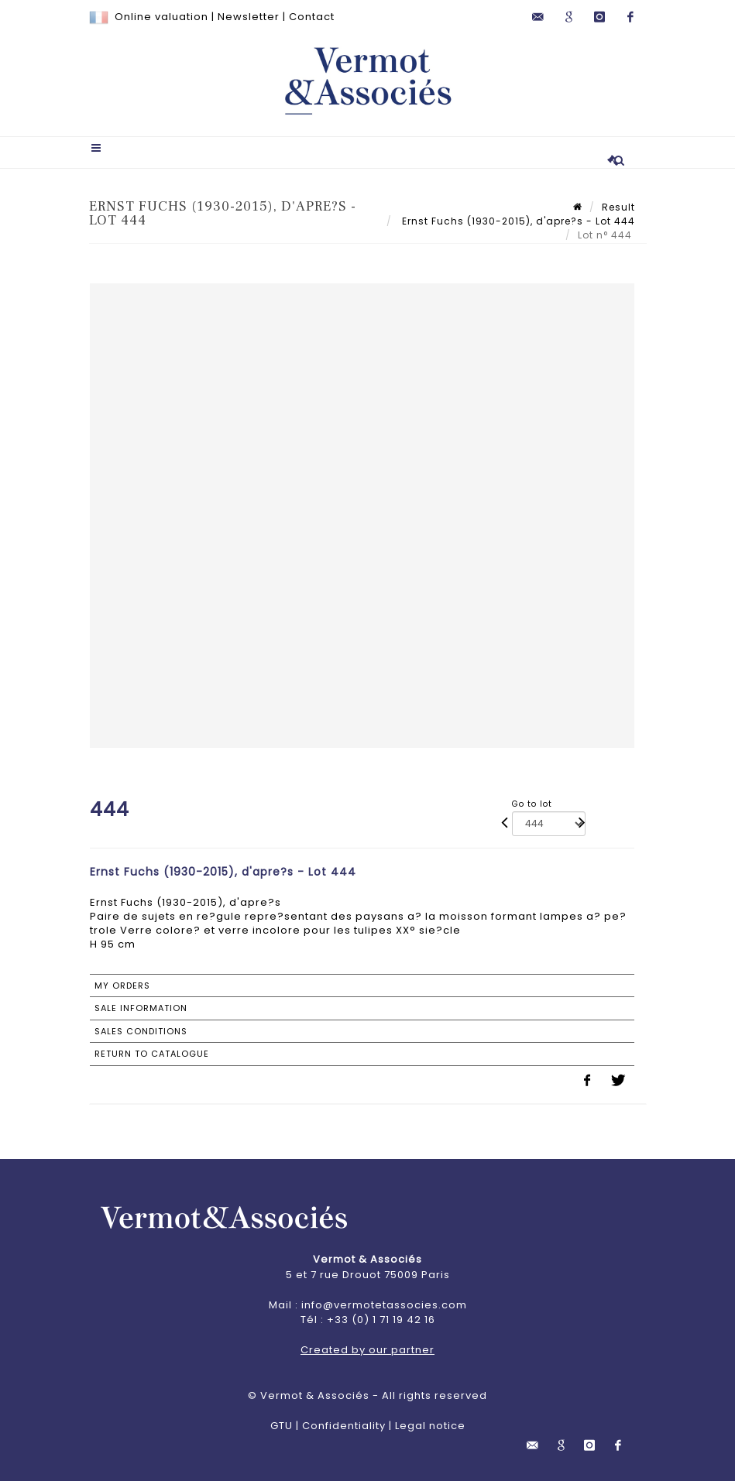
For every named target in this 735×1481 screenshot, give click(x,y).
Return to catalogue (151, 1053)
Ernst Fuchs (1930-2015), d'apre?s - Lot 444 (517, 221)
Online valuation (161, 16)
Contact (312, 16)
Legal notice (430, 1425)
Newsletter (249, 16)
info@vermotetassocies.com (384, 1305)
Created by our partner (367, 1349)
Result (618, 207)
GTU (281, 1425)
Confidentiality (344, 1425)
